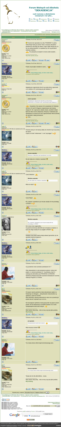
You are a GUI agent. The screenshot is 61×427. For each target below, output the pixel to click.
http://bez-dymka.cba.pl (32, 55)
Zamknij (58, 425)
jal (2, 289)
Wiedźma (4, 63)
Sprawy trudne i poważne (32, 29)
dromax (4, 39)
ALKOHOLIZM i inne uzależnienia (11, 31)
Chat (50, 21)
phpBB (24, 411)
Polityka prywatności (12, 425)
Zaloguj (39, 21)
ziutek (3, 84)
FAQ (31, 19)
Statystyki (56, 19)
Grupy (50, 19)
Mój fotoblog (29, 312)
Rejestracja (32, 21)
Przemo (33, 411)
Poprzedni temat (46, 32)
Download (56, 21)
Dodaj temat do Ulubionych (54, 402)
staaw (3, 216)
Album (45, 21)
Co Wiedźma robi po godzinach (32, 74)
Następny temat (56, 32)
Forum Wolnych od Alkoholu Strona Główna (13, 29)
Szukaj (35, 19)
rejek (3, 126)
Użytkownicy (43, 19)
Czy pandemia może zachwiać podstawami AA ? (47, 34)
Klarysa (4, 263)
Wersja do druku (56, 403)
